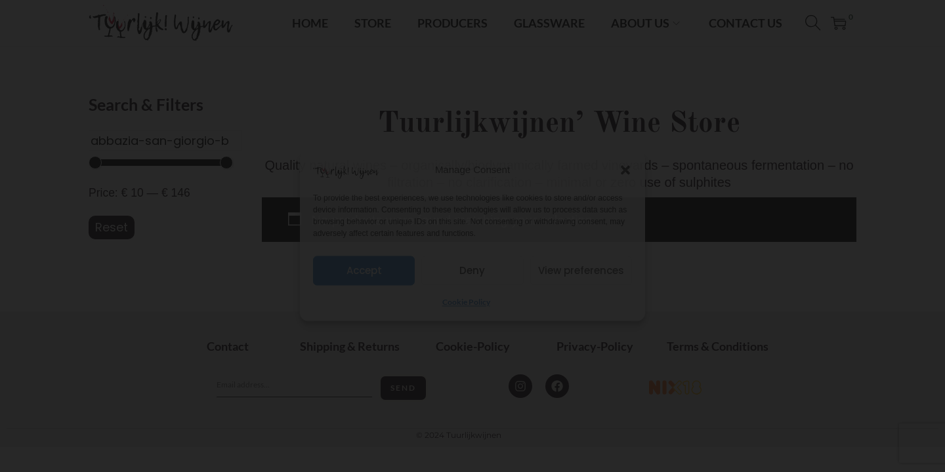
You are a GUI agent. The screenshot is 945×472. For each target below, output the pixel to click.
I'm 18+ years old (473, 262)
